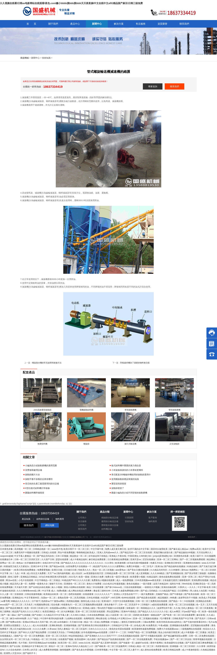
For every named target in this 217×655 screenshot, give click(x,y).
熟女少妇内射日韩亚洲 (169, 632)
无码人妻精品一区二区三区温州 (72, 629)
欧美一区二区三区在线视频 (182, 604)
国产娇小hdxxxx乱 (114, 587)
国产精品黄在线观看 (147, 597)
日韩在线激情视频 (33, 594)
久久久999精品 (158, 573)
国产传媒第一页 (126, 643)
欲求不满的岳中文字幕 (138, 549)
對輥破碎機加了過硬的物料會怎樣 (135, 363)
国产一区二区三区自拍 (181, 639)
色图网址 (193, 570)
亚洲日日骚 (57, 570)
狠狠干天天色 (56, 584)
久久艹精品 (33, 618)
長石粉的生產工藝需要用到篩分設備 (42, 483)
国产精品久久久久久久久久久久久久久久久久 (82, 563)
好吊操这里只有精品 (98, 556)
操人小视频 (57, 587)
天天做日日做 (76, 622)
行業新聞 (129, 517)
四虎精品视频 (73, 601)
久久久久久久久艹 (104, 594)
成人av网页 (175, 611)
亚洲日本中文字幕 (39, 566)
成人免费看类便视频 (49, 650)
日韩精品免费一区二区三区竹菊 (120, 573)
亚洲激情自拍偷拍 (192, 563)
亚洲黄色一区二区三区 (75, 584)
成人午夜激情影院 (191, 650)
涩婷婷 (136, 615)
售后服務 (82, 521)
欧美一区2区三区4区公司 (37, 608)
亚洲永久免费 (97, 577)
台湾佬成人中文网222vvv (120, 618)
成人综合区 (77, 573)
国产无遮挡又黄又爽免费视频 (199, 643)
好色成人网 (139, 625)
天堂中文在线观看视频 (124, 601)
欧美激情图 (120, 563)
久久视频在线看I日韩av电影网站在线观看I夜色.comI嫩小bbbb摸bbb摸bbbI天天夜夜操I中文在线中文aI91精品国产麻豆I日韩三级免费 (71, 3)
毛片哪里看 (165, 618)
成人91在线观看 (40, 625)
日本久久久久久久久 (98, 629)
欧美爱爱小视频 (138, 577)
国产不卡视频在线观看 (152, 636)
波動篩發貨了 (117, 488)
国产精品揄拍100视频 (185, 552)
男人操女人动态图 (199, 590)
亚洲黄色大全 (75, 608)
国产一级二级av (9, 615)
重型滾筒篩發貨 (118, 483)
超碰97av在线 (142, 643)
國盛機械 (24, 58)
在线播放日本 (6, 559)
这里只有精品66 (161, 584)
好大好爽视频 (67, 611)
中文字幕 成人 (49, 590)
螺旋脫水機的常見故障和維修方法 (46, 363)
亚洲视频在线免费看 (179, 625)
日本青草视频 (101, 650)
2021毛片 (73, 577)
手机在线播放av (161, 639)
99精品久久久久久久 (21, 601)
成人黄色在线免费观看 (151, 650)
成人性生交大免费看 (36, 573)
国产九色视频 (24, 615)
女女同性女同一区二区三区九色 (15, 639)
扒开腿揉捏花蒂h (33, 563)
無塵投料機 (42, 444)
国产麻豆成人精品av (179, 549)
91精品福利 (192, 566)
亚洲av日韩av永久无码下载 (36, 622)
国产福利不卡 (29, 653)
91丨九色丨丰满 (18, 573)
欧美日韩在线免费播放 (25, 570)
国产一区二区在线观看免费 (140, 639)
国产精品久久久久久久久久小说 (153, 611)
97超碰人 (115, 622)
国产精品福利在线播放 (175, 566)
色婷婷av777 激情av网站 (53, 601)
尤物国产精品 (162, 594)
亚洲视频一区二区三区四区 (183, 646)
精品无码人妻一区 (19, 584)
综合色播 (55, 604)
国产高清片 (200, 618)
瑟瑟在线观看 (62, 559)
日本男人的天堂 (30, 650)
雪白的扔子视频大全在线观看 (111, 608)
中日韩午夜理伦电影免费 (52, 618)
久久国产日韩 (48, 559)
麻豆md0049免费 (18, 618)
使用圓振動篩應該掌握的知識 (125, 479)
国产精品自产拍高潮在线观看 (111, 639)
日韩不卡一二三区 (118, 632)
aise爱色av (120, 570)
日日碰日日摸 (70, 570)
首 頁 (31, 23)
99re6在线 (187, 584)
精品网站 (211, 559)
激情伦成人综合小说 (90, 601)
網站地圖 (49, 525)
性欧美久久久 (84, 570)
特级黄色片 (66, 604)
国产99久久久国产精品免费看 (33, 632)
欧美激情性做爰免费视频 (144, 629)
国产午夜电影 (176, 594)
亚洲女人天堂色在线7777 (126, 594)
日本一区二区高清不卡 (129, 604)
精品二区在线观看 (95, 587)
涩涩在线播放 (149, 559)
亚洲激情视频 (70, 625)
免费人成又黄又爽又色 (116, 549)
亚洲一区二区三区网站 (168, 559)
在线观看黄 (88, 594)
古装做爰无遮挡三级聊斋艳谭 (176, 580)
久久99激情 (174, 570)
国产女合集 (15, 646)
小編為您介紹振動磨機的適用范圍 (41, 465)
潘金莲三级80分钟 (102, 590)
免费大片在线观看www (168, 629)
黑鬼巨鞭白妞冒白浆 (163, 552)
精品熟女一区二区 (78, 556)
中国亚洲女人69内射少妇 (140, 556)
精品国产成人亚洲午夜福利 (105, 643)
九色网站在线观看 (74, 618)
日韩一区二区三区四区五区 (27, 559)
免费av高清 (195, 549)
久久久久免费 (39, 629)
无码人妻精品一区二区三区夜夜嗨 (197, 608)
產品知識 (26, 519)
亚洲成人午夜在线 (118, 556)
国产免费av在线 (13, 622)
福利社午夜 (175, 584)
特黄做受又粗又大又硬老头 (17, 566)
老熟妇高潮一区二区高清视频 (72, 597)
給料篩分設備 (42, 519)
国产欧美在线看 (192, 594)
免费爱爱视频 (43, 570)
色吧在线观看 (75, 594)
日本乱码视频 (93, 597)
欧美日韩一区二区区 (68, 643)
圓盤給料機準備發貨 (34, 492)
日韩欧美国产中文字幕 (183, 618)
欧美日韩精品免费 (172, 650)
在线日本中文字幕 (51, 563)
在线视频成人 (6, 636)
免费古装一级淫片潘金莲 (117, 577)
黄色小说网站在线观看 (75, 587)
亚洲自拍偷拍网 (169, 587)
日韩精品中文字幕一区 (122, 625)
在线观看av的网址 (58, 608)
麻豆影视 (201, 615)
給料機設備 (106, 529)
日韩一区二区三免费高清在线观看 (152, 601)
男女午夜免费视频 (66, 552)
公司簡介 (82, 517)
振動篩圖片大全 (32, 474)
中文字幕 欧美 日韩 (207, 587)
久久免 (177, 608)
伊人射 (53, 622)
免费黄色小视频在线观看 (103, 580)
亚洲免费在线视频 (200, 580)
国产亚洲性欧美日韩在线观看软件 (94, 625)
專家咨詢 (152, 86)
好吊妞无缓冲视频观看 (138, 563)
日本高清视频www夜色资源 (148, 580)
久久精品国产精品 (168, 590)
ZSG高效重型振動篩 (42, 410)
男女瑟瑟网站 (113, 611)
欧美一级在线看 (209, 611)
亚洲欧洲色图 (56, 625)
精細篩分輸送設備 (109, 517)
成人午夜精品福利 (79, 559)
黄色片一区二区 (56, 646)
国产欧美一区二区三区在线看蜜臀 (179, 615)
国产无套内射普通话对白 (195, 622)
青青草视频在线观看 (203, 639)
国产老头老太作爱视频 (83, 650)
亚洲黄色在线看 (181, 556)
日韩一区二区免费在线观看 (202, 636)
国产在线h (37, 615)
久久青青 (201, 646)
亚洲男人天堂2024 (13, 653)
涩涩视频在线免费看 (200, 625)
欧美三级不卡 (197, 556)
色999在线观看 (128, 597)
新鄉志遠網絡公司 (77, 537)
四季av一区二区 (8, 563)
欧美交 (211, 632)
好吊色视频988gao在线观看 (94, 632)
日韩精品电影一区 (41, 549)
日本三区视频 (62, 556)
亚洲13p (159, 566)
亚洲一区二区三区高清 (56, 636)
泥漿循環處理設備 (33, 470)
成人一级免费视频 (125, 580)
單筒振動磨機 (130, 410)
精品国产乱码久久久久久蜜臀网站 (109, 566)
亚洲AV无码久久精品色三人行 (79, 646)
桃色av (20, 563)
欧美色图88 (80, 639)
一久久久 (191, 587)
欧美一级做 (84, 577)
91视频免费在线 (42, 604)
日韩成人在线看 (49, 552)
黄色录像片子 (111, 604)
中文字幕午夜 (97, 549)
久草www (51, 629)
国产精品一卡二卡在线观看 (182, 601)
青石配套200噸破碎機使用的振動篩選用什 (131, 474)
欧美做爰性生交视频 (174, 643)
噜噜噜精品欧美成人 (86, 552)
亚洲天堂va (136, 559)
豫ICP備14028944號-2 (53, 537)
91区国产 (105, 597)
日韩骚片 (145, 604)
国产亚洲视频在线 (175, 573)
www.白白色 (85, 643)
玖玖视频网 (210, 556)
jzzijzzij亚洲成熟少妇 (163, 556)
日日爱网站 (183, 590)
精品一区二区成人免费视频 (97, 622)
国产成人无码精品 (149, 590)
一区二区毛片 (147, 566)
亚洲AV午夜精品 (129, 611)
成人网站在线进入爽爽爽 (80, 590)
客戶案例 (152, 517)
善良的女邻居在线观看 (120, 629)
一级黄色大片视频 (151, 587)
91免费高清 (151, 625)
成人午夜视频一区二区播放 (194, 632)
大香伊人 (182, 587)
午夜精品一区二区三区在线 (44, 639)
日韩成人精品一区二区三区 (141, 646)
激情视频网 (65, 650)
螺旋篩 (86, 444)
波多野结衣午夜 (165, 608)
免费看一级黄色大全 (38, 584)
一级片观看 (146, 584)
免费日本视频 (133, 566)
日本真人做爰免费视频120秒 (125, 590)
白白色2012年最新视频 (114, 584)
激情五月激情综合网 (131, 622)
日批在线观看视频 (133, 587)
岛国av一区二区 (49, 597)
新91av (184, 570)
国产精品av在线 (57, 566)
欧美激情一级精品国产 (151, 615)
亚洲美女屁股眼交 (12, 625)
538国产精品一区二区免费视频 (142, 632)
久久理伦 (109, 563)
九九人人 (26, 625)
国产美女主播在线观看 (138, 570)
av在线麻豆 (63, 622)
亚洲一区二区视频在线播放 (146, 618)
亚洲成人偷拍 (89, 608)
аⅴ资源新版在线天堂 (94, 573)
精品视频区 (163, 597)
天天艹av (52, 573)
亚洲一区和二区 (189, 577)
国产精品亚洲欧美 (14, 608)
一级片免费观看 (146, 594)
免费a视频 (62, 590)
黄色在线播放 (133, 584)
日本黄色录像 (6, 549)
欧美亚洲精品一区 (51, 611)
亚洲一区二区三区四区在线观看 (90, 611)
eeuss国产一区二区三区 (11, 604)
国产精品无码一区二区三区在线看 (136, 552)
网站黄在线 (101, 618)
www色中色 (57, 549)
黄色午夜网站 (157, 643)
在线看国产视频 (66, 639)
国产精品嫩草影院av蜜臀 (176, 636)
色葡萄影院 (89, 618)
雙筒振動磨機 (174, 410)
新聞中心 (35, 58)
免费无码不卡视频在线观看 (27, 552)
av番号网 (5, 601)
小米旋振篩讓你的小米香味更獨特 (127, 470)
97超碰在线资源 (8, 590)
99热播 (173, 597)
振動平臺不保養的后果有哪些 (39, 479)
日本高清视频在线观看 (129, 636)
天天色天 (28, 604)
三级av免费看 (149, 622)
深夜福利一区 (133, 608)
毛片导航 (23, 643)
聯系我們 (174, 86)
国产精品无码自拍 (45, 556)
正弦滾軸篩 (174, 444)
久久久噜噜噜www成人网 (29, 590)
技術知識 (46, 58)
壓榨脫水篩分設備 (109, 525)
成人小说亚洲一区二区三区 (119, 615)
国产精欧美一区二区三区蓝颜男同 (111, 646)
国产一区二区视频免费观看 (193, 559)
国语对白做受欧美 (159, 549)
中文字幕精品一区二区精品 (48, 580)
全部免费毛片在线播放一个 (79, 566)
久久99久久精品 (78, 615)
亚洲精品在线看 (203, 601)
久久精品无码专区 (159, 570)
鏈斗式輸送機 (130, 444)
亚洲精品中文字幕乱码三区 (35, 646)
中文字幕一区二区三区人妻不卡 (124, 650)
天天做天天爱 (21, 587)
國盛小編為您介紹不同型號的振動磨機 (129, 492)
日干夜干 (36, 601)
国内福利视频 (64, 573)
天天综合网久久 (204, 552)
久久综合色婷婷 (14, 650)
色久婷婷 (91, 639)
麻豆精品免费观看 (97, 559)
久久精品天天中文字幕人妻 (56, 615)
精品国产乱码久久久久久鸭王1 (26, 611)
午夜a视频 (163, 625)
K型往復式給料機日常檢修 (37, 488)
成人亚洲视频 (142, 573)
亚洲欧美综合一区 (201, 584)
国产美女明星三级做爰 (196, 573)
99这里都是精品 (76, 636)
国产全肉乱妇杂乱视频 (39, 587)
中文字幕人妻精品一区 (25, 556)
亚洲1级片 (106, 601)
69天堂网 (116, 597)
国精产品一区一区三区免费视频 (29, 636)
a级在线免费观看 (160, 604)
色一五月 (200, 604)
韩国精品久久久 (148, 608)
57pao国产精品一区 (191, 611)
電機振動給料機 (86, 410)
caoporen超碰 (6, 556)
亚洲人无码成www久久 (108, 552)
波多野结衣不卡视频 (188, 597)
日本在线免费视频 (96, 615)
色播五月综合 (157, 563)
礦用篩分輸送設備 (109, 521)
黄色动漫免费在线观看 (170, 577)
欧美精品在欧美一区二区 (55, 594)
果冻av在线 (11, 580)
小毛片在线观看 (26, 580)
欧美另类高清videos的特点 (169, 622)
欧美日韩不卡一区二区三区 (77, 549)
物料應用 (59, 519)
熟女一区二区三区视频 (103, 570)
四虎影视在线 (162, 646)
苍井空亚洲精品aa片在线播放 (43, 643)
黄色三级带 (13, 577)
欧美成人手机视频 (207, 597)
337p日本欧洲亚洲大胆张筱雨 (53, 577)
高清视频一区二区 (23, 549)
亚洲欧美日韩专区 (173, 563)
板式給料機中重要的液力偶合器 (126, 465)
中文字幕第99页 (32, 597)
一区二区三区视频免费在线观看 (88, 604)
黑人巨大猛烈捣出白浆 (21, 629)
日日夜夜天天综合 (56, 632)
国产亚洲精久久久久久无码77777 (101, 636)
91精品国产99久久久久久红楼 (76, 580)
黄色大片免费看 (94, 584)
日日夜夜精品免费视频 (118, 559)
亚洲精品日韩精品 (29, 577)
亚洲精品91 (17, 597)
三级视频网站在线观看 (191, 629)
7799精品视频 (73, 632)
